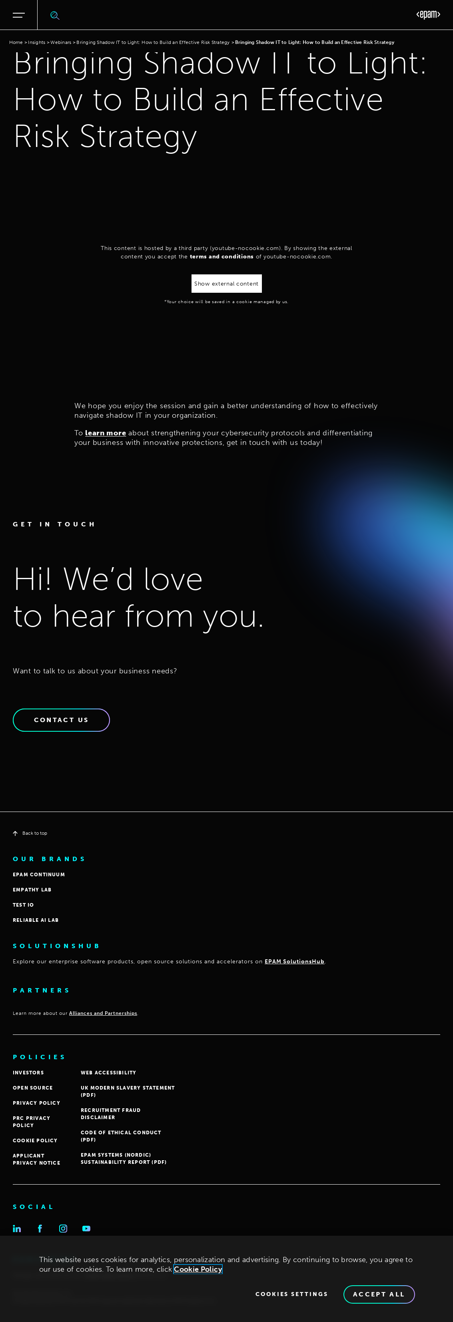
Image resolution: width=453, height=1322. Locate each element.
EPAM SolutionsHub (295, 961)
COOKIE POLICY (35, 1140)
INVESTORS (28, 1073)
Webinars (60, 42)
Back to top (30, 833)
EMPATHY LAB (32, 890)
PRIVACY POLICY (36, 1103)
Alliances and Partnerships (103, 1013)
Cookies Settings (291, 1294)
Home (16, 42)
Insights (36, 42)
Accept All (379, 1294)
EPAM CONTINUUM (39, 874)
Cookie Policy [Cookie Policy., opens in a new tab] (198, 1269)
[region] (226, 1279)
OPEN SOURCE (33, 1088)
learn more (105, 433)
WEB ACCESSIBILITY (108, 1073)
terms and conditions (222, 256)
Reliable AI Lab (36, 920)
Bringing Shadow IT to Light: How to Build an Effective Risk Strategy (152, 42)
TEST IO (23, 905)
